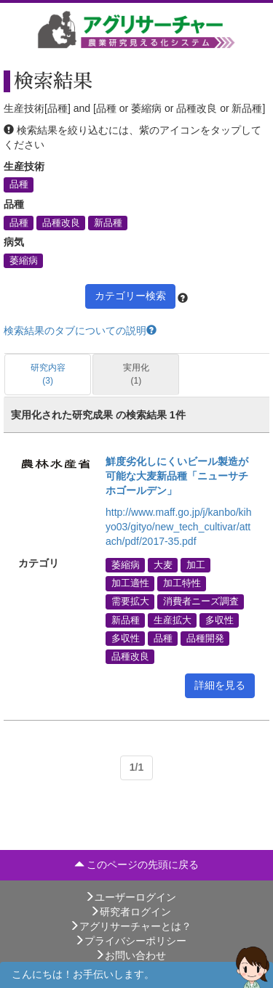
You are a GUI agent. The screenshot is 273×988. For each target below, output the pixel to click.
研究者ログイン (130, 912)
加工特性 (182, 583)
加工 (195, 565)
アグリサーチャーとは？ (130, 926)
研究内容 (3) (48, 374)
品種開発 (205, 638)
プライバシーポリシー (130, 941)
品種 (18, 184)
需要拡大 (130, 601)
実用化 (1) (136, 374)
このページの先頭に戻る (136, 864)
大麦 (163, 565)
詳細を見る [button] (219, 685)
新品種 (108, 222)
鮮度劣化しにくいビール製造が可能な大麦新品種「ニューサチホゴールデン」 (177, 475)
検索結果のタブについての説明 (80, 330)
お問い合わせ (130, 955)
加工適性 (130, 583)
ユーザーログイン (130, 897)
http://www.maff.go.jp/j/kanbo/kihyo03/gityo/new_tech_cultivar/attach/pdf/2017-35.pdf (179, 526)
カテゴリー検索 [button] (130, 295)
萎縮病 (23, 260)
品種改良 (61, 222)
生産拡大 (172, 620)
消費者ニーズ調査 (201, 601)
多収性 (219, 620)
